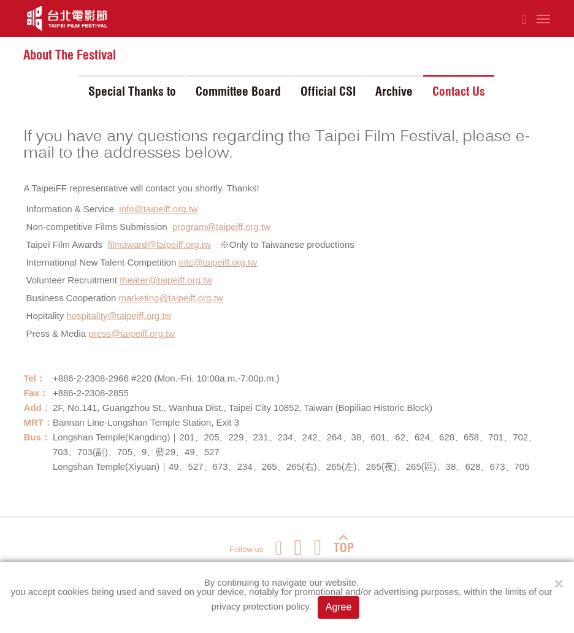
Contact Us (458, 91)
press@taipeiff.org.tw (131, 333)
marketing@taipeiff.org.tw (171, 298)
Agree (339, 607)
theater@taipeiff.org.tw (166, 280)
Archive (394, 91)
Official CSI (328, 91)
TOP (344, 544)
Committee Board (238, 91)
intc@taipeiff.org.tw (218, 262)
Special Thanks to (132, 91)
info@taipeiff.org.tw (158, 209)
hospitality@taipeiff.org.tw (118, 315)
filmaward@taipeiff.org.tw (158, 244)
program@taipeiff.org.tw (221, 226)
